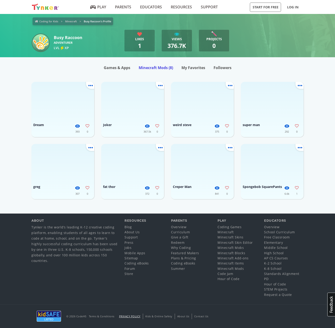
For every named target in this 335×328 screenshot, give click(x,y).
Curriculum (180, 232)
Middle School (276, 247)
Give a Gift (179, 237)
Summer (178, 268)
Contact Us (201, 316)
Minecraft (71, 21)
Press (129, 242)
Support (209, 7)
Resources (181, 7)
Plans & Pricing (183, 258)
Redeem (177, 242)
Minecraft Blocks (231, 253)
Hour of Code (228, 279)
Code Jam (225, 273)
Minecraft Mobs (231, 247)
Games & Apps (117, 67)
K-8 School (272, 268)
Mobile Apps (134, 253)
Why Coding (181, 247)
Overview (178, 227)
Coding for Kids (48, 21)
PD (266, 279)
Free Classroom (277, 237)
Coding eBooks (136, 263)
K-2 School (272, 263)
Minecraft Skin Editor (235, 242)
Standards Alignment (281, 273)
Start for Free (265, 7)
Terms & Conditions (101, 316)
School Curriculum (279, 232)
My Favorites (193, 67)
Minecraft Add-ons (233, 258)
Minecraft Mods (156, 67)
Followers (222, 67)
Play (98, 7)
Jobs (127, 247)
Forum (129, 268)
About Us (132, 232)
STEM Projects (276, 289)
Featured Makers (185, 253)
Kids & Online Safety (158, 316)
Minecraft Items (231, 263)
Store (128, 273)
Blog (128, 227)
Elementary (273, 242)
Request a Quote (278, 294)
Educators (151, 7)
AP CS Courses (276, 258)
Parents (123, 7)
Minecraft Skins (231, 237)
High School (274, 253)
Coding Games (229, 227)
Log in (292, 7)
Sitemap (131, 258)
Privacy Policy (130, 316)
